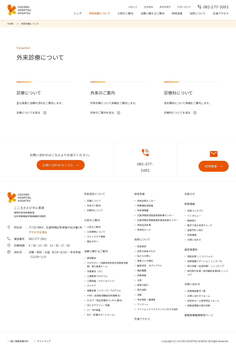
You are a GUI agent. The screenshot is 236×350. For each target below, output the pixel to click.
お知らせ (132, 6)
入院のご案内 (125, 13)
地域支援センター (146, 200)
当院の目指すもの (146, 251)
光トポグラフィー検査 (98, 305)
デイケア (91, 285)
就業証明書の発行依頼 (198, 305)
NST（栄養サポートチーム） (101, 314)
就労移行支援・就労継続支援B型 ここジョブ (207, 272)
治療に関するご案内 (152, 13)
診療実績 (141, 275)
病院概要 (141, 270)
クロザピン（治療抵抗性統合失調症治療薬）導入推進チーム (107, 264)
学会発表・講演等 (146, 299)
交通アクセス (221, 13)
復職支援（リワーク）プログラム (104, 290)
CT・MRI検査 (94, 309)
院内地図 (141, 289)
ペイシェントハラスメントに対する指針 (157, 309)
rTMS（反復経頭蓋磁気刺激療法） (104, 295)
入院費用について (96, 231)
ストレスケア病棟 (96, 236)
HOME (10, 23)
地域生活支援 (144, 224)
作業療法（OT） (95, 271)
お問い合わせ (184, 6)
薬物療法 (91, 257)
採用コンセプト (195, 210)
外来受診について (94, 194)
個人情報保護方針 (19, 341)
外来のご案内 (94, 205)
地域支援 (177, 13)
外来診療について (99, 13)
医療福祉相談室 (145, 205)
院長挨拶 (141, 246)
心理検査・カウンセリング (100, 280)
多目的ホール (144, 229)
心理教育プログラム (97, 276)
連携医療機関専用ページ (199, 315)
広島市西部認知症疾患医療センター (155, 215)
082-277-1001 (216, 7)
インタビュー (194, 215)
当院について (198, 13)
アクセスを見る (38, 232)
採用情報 (148, 6)
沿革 (139, 280)
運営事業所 (165, 6)
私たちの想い (144, 255)
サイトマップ (44, 341)
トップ (78, 13)
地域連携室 (143, 210)
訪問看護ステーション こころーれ (204, 261)
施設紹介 (191, 220)
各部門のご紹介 (195, 230)
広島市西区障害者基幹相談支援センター (157, 220)
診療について (94, 200)
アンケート (143, 304)
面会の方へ (92, 241)
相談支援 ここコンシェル (200, 256)
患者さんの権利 (145, 260)
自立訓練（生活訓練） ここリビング (205, 265)
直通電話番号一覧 (196, 290)
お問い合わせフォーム (198, 295)
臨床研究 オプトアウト (149, 265)
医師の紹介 (143, 284)
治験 (139, 294)
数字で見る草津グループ (199, 225)
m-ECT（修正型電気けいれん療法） (105, 300)
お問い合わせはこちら (57, 165)
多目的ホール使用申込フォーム (203, 300)
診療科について (95, 210)
